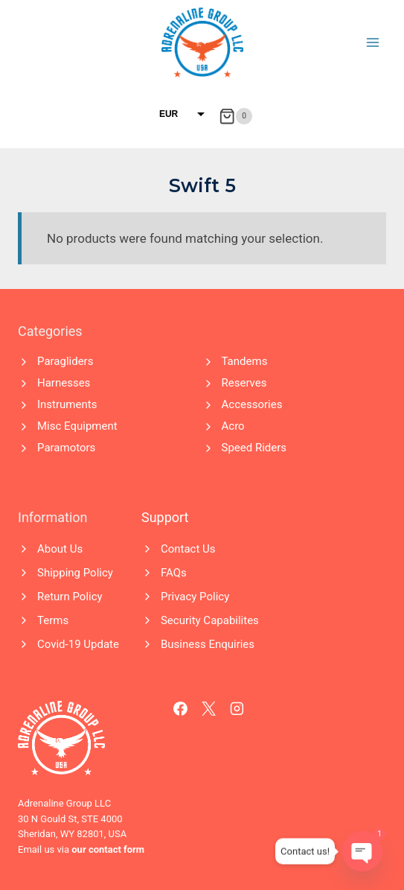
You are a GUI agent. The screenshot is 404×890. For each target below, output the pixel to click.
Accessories (252, 404)
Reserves (244, 383)
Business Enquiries (207, 644)
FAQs (174, 572)
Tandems (245, 361)
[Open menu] (372, 42)
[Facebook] (181, 709)
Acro (233, 426)
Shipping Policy (75, 572)
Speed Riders (254, 447)
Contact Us (188, 549)
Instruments (67, 404)
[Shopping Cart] (235, 116)
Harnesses (63, 383)
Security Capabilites (210, 620)
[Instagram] (237, 709)
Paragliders (65, 361)
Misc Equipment (77, 426)
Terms (52, 620)
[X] (209, 709)
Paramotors (66, 447)
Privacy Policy (195, 596)
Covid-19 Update (78, 644)
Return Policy (70, 596)
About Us (60, 549)
